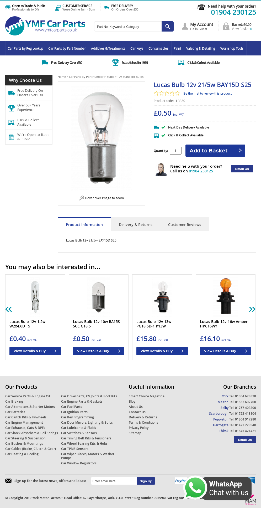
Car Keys (136, 48)
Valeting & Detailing (200, 48)
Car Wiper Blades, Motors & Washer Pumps (87, 456)
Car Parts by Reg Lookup (25, 48)
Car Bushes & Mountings (24, 443)
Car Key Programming (77, 417)
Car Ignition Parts (74, 412)
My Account (201, 24)
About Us (136, 406)
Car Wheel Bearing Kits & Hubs (84, 443)
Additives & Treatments (108, 48)
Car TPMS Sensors (74, 449)
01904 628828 (245, 396)
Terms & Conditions (143, 422)
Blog (132, 401)
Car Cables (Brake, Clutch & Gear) (30, 449)
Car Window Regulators (79, 463)
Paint (177, 48)
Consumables (158, 48)
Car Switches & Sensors (79, 433)
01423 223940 (245, 425)
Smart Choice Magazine (146, 396)
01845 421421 (245, 431)
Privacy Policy (138, 427)
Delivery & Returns (135, 224)
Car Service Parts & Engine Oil (27, 396)
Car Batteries (15, 412)
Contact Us (137, 412)
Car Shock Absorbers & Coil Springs (31, 433)
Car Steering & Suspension (25, 438)
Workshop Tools (231, 48)
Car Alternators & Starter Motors (30, 406)
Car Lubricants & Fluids (78, 427)
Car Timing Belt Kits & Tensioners (86, 438)
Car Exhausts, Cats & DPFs (25, 427)
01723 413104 (245, 413)
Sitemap (135, 433)
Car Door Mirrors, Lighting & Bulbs (87, 422)
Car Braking (14, 401)
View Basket (242, 29)
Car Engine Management (24, 422)
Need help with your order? (232, 6)
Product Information (84, 224)
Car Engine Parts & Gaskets (82, 401)
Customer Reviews (184, 224)
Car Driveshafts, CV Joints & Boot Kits (89, 396)
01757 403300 (245, 408)
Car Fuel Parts (71, 406)
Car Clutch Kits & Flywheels (25, 417)
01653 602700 (245, 402)
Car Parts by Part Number (67, 48)
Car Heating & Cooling (22, 454)
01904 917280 (245, 419)
